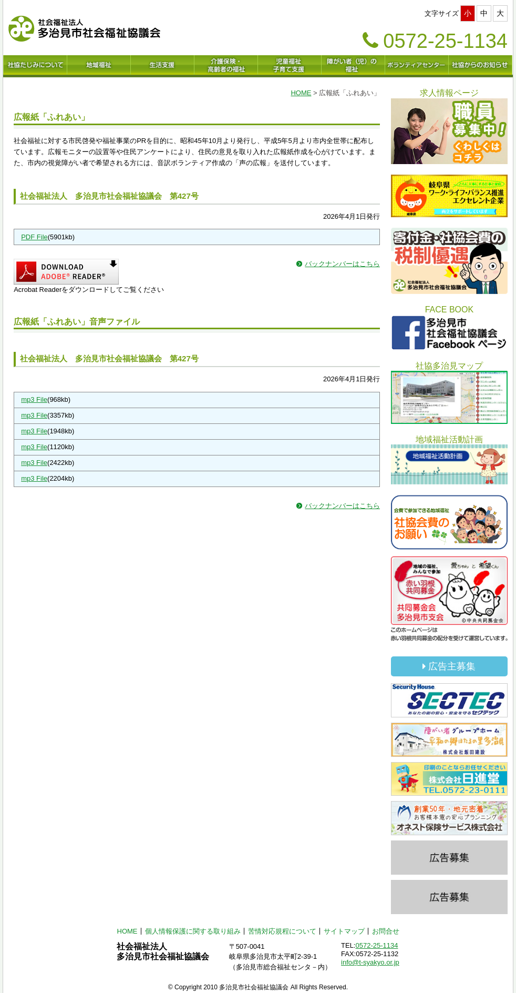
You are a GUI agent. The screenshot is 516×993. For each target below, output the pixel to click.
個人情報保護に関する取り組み (193, 931)
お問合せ (385, 931)
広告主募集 (449, 666)
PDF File (34, 237)
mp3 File (34, 399)
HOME (301, 93)
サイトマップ (344, 931)
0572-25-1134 (376, 945)
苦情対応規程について (282, 931)
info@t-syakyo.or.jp (370, 962)
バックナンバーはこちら (342, 264)
